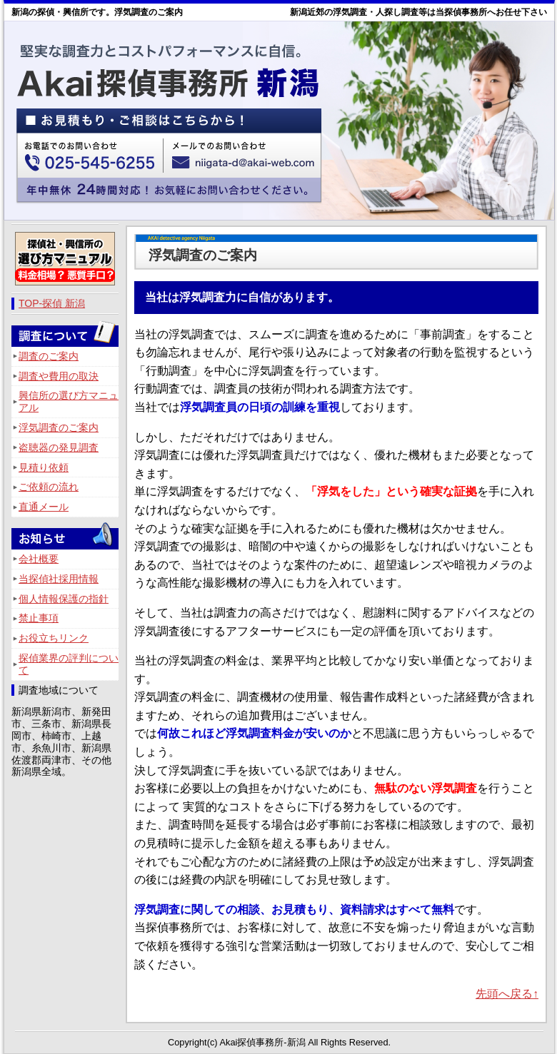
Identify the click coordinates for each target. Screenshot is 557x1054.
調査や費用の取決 (59, 376)
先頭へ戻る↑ (507, 994)
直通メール (44, 506)
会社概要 (39, 558)
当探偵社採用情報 (59, 578)
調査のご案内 (49, 356)
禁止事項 (39, 618)
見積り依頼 (44, 467)
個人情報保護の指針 (64, 598)
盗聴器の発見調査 (59, 447)
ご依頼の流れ (49, 486)
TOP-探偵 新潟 (52, 303)
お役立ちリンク (54, 638)
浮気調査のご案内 (59, 427)
